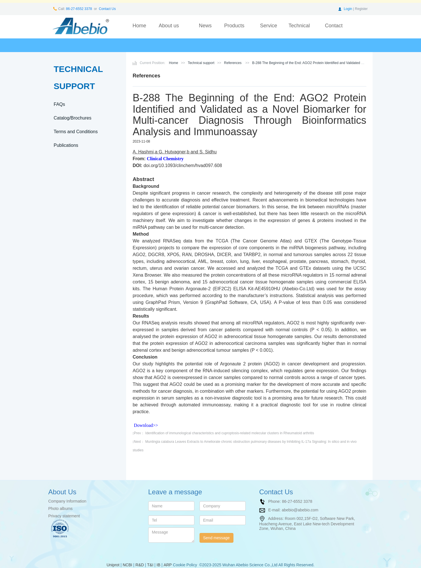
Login (348, 9)
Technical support (299, 29)
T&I (150, 565)
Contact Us (107, 9)
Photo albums (60, 508)
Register (361, 9)
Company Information (67, 501)
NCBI (127, 565)
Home (139, 25)
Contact (333, 25)
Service (268, 25)
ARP (168, 565)
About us (169, 25)
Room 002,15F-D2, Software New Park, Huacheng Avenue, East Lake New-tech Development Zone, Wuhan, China (307, 523)
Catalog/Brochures (73, 118)
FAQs (59, 104)
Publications (66, 145)
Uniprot (112, 565)
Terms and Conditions (76, 131)
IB (158, 565)
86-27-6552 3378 (78, 9)
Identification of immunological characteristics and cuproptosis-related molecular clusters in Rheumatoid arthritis (229, 433)
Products (234, 25)
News (205, 25)
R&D (139, 565)
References (232, 63)
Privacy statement (64, 516)
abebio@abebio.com (300, 509)
